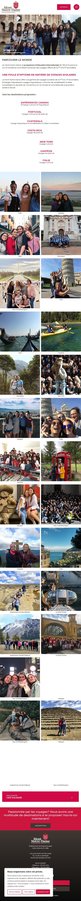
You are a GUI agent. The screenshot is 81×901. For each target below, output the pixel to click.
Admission (64, 7)
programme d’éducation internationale (41, 65)
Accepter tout (42, 892)
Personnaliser (14, 892)
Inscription (40, 826)
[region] (28, 882)
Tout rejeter (29, 892)
